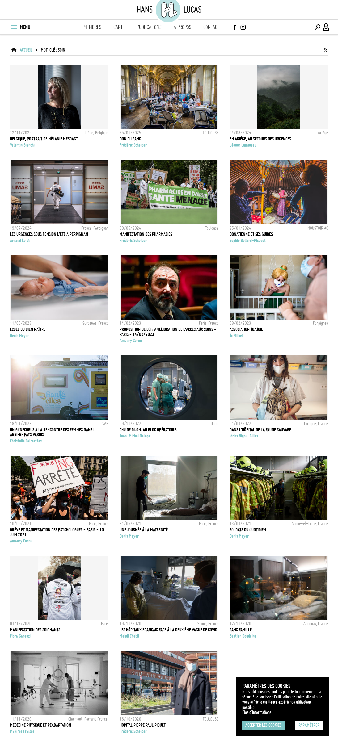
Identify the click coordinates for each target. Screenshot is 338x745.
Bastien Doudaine (243, 636)
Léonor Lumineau (243, 145)
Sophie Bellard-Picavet (248, 240)
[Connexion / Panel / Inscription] (326, 27)
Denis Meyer (19, 335)
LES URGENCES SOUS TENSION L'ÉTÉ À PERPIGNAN (49, 234)
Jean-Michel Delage (135, 436)
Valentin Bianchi (22, 145)
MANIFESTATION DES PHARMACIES (146, 234)
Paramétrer (308, 725)
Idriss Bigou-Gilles (244, 436)
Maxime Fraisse (22, 731)
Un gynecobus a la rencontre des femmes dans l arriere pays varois (52, 432)
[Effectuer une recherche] (317, 27)
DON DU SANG (130, 138)
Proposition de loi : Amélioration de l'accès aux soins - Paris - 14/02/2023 (168, 332)
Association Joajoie (246, 329)
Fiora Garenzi (20, 636)
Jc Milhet (236, 335)
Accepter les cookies (263, 725)
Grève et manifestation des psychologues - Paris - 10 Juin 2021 (57, 532)
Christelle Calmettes (26, 441)
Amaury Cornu (131, 340)
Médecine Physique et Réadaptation (40, 725)
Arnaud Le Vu (20, 240)
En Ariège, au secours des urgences (260, 138)
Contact (211, 27)
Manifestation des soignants (35, 629)
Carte (119, 27)
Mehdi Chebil (129, 636)
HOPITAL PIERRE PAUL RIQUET (143, 725)
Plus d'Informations (256, 712)
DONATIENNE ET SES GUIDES (251, 234)
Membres (92, 27)
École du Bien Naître (27, 329)
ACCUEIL (26, 50)
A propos (182, 27)
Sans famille (241, 629)
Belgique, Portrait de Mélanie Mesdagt (44, 138)
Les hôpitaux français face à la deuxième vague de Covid (168, 629)
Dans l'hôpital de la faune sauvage (260, 429)
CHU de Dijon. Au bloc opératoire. (148, 429)
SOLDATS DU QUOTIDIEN (248, 529)
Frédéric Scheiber (133, 145)
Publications (149, 27)
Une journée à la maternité (144, 529)
